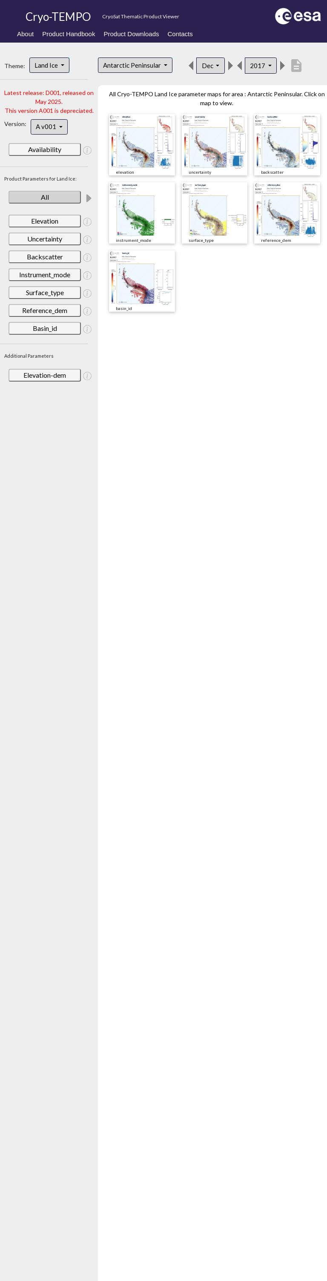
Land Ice (46, 65)
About (25, 33)
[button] (87, 149)
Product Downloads (131, 33)
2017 (258, 65)
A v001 (46, 126)
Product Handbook (68, 33)
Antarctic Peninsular (132, 65)
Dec (208, 65)
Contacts (180, 33)
